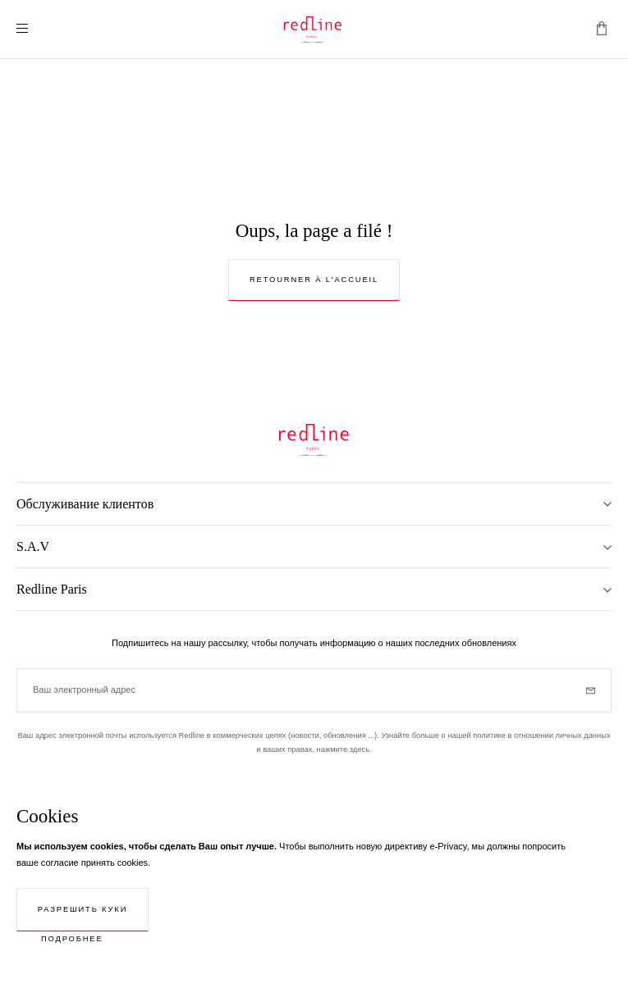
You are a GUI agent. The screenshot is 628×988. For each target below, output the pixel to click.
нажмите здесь (343, 749)
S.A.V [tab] (32, 546)
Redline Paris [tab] (51, 589)
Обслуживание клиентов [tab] (85, 504)
